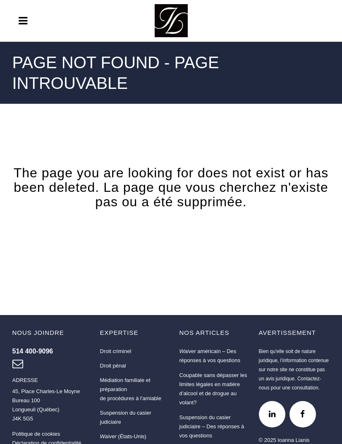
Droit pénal (113, 366)
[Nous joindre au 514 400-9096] (32, 351)
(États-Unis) (123, 436)
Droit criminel (116, 351)
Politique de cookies (36, 434)
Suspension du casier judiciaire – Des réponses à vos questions (211, 426)
